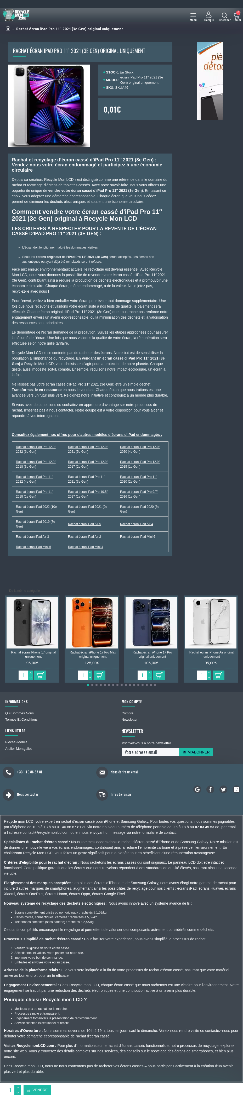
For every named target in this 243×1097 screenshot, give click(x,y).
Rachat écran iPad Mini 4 (85, 547)
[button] (88, 685)
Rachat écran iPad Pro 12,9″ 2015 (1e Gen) (140, 464)
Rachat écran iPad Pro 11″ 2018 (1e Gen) (34, 494)
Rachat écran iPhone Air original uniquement (211, 654)
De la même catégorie (24, 591)
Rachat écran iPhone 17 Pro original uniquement (152, 654)
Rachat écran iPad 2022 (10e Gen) (36, 509)
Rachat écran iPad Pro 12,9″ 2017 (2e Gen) (88, 464)
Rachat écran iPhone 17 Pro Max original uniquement (93, 654)
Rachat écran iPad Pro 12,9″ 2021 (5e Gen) (88, 449)
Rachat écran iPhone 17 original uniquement (33, 654)
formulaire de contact (159, 832)
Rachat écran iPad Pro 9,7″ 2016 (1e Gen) (139, 494)
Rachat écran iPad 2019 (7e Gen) (35, 524)
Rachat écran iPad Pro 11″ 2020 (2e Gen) (138, 479)
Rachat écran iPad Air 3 (32, 537)
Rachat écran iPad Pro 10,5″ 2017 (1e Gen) (88, 494)
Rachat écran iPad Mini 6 (137, 537)
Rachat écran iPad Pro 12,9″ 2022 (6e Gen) (36, 449)
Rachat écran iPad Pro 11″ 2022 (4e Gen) (34, 479)
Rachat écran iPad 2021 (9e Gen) (87, 509)
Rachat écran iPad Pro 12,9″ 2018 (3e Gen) (36, 464)
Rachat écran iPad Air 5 (84, 524)
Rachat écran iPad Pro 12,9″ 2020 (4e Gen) (140, 449)
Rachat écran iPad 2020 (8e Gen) (139, 509)
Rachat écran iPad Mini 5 (33, 547)
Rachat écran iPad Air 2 (84, 537)
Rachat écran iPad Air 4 (136, 524)
